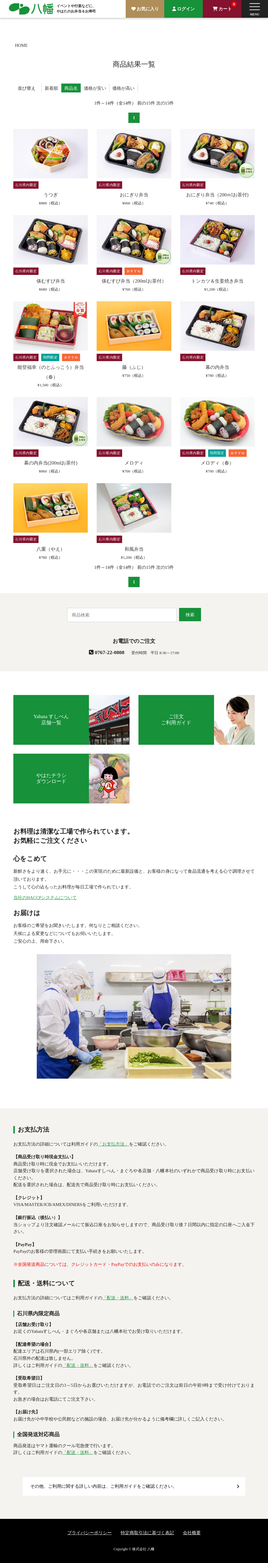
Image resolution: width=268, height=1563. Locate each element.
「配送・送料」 (117, 1297)
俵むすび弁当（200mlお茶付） (134, 281)
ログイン (186, 9)
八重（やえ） (50, 549)
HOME (21, 45)
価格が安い (95, 88)
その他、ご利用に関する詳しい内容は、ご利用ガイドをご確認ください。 (103, 1486)
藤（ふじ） (134, 367)
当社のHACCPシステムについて (45, 897)
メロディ (134, 463)
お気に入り (148, 9)
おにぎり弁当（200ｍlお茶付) (217, 195)
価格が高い (123, 88)
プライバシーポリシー (89, 1532)
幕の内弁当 (217, 367)
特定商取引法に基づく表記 (147, 1532)
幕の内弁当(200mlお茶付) (50, 463)
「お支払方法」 (113, 1144)
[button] (254, 9)
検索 (190, 614)
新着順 (51, 88)
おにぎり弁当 (134, 195)
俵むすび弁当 (50, 281)
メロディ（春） (217, 463)
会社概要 (192, 1532)
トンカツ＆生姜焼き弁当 (217, 281)
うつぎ (51, 195)
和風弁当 (134, 549)
